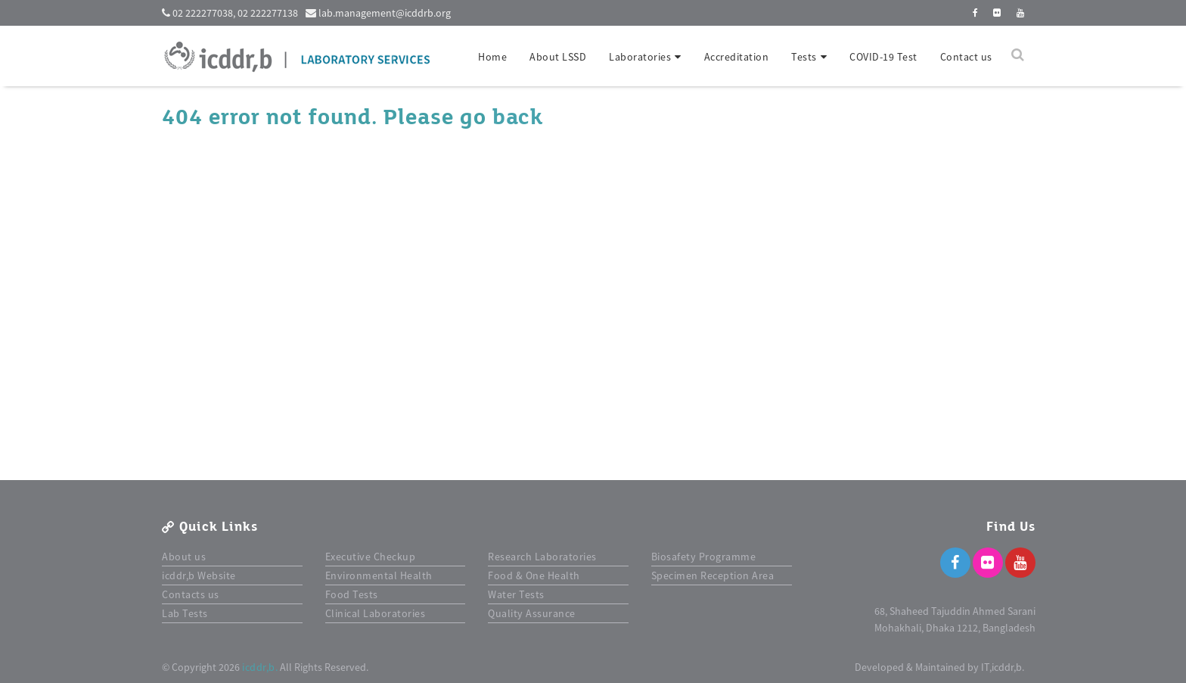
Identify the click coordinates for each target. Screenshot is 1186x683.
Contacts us (190, 594)
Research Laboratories (542, 556)
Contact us (966, 57)
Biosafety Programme (703, 556)
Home (492, 57)
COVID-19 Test (883, 57)
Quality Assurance (532, 613)
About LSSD (557, 57)
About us (184, 556)
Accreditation (736, 57)
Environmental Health (379, 575)
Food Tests (351, 594)
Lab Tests (185, 613)
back (517, 117)
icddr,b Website (199, 575)
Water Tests (516, 594)
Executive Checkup (370, 556)
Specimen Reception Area (713, 575)
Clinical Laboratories (375, 613)
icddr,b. (260, 667)
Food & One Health (534, 575)
